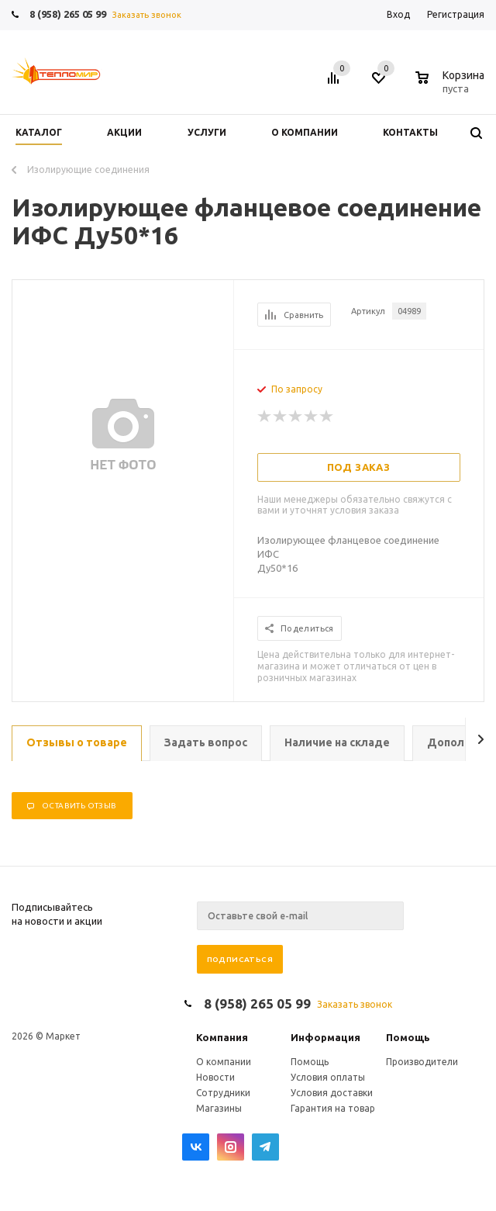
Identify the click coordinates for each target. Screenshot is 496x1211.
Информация (325, 1037)
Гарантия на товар (333, 1108)
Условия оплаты (328, 1077)
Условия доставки (332, 1093)
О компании (223, 1062)
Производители (422, 1062)
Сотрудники (223, 1093)
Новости (215, 1077)
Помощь (408, 1037)
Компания (222, 1037)
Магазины (219, 1108)
